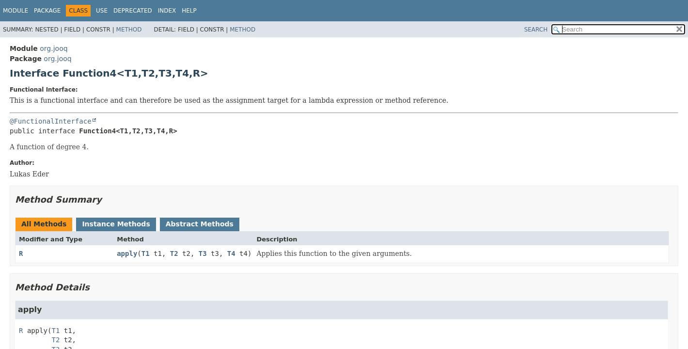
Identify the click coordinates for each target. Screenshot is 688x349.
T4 (231, 253)
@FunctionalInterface (51, 121)
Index (167, 10)
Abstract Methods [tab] (200, 224)
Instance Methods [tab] (116, 224)
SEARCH (536, 29)
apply (127, 253)
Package (47, 10)
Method (129, 29)
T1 (145, 253)
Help (189, 10)
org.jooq (53, 48)
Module (15, 10)
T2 (174, 253)
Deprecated (132, 10)
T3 (203, 253)
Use (102, 10)
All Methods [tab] (43, 224)
